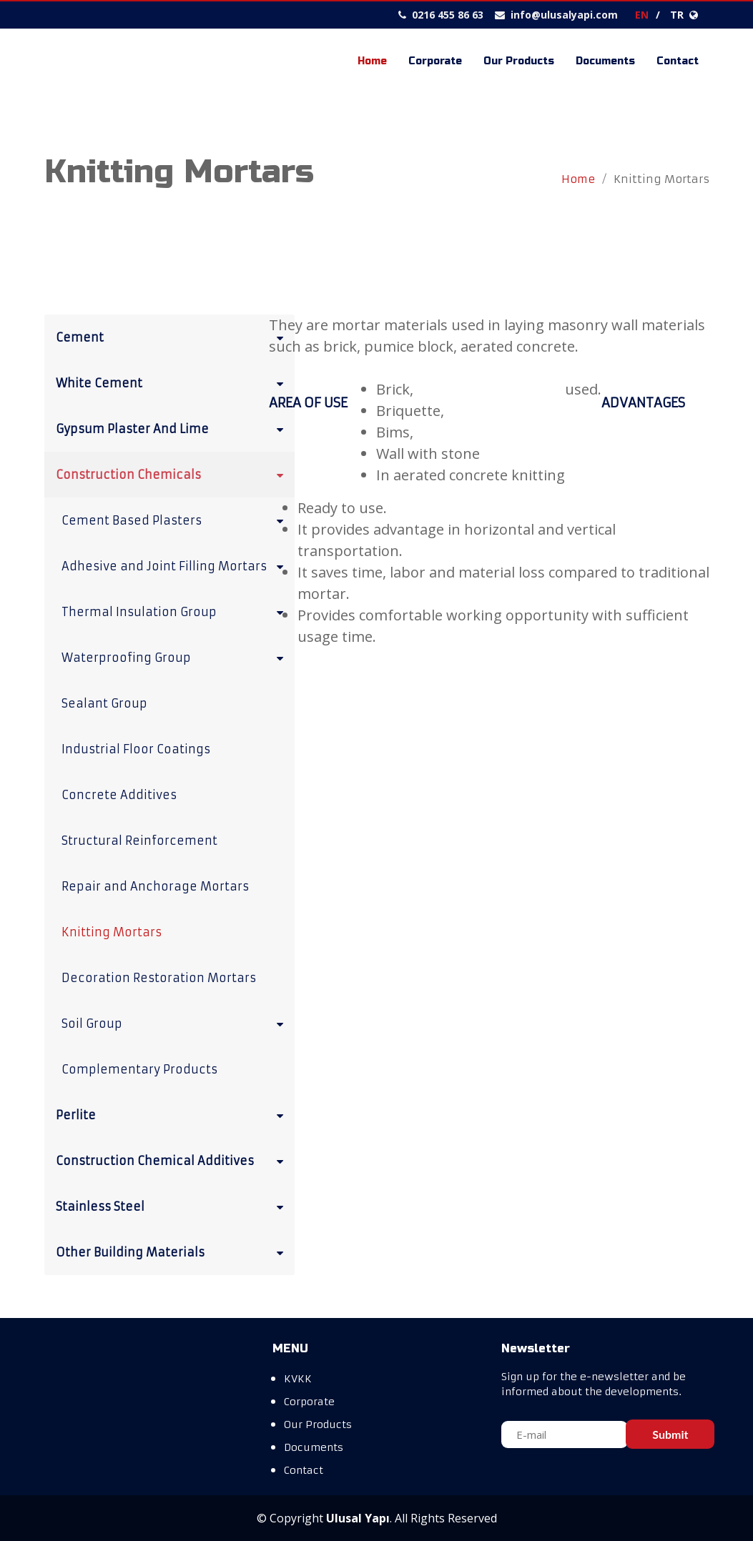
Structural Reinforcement (139, 840)
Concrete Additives (119, 795)
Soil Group (175, 1023)
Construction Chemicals (172, 474)
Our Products (518, 61)
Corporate (435, 61)
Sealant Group (104, 703)
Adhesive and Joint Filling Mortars (175, 565)
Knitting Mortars (111, 932)
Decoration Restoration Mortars (158, 978)
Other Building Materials (172, 1251)
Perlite (172, 1114)
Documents (605, 61)
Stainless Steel (172, 1206)
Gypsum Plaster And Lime (172, 428)
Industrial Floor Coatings (135, 749)
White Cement (172, 382)
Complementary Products (139, 1069)
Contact (677, 61)
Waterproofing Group (175, 657)
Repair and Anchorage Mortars (155, 886)
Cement (172, 337)
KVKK (298, 1378)
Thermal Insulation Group (175, 611)
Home (372, 61)
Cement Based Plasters (175, 519)
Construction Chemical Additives (172, 1160)
